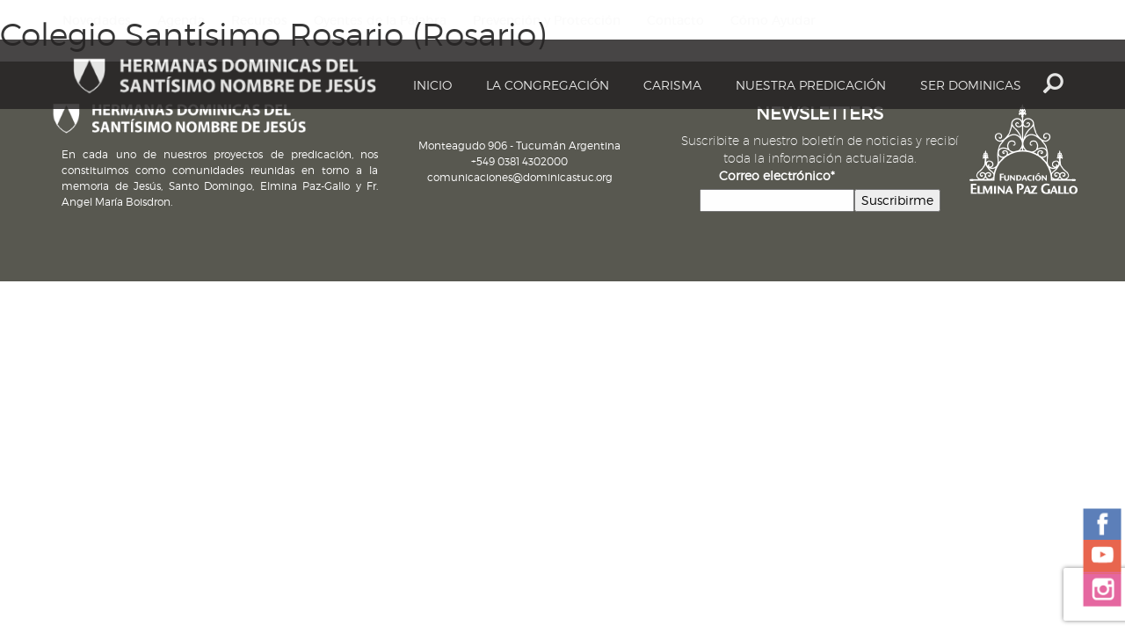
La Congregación (547, 84)
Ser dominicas (970, 84)
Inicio (432, 84)
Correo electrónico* (777, 175)
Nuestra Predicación (811, 84)
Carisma (672, 84)
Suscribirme (897, 200)
